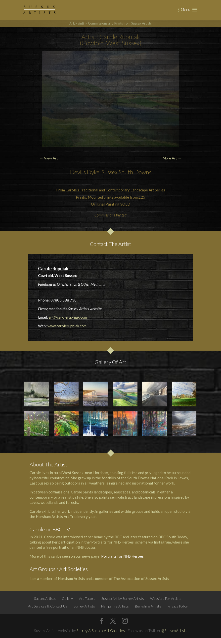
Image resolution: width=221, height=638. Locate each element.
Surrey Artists (84, 606)
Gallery (67, 598)
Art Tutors (87, 598)
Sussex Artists (45, 598)
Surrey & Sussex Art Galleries (101, 630)
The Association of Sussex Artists (141, 578)
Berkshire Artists (148, 606)
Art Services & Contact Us (47, 606)
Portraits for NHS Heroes (122, 556)
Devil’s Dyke (84, 172)
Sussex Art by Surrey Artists (122, 598)
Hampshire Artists (115, 606)
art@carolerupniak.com (68, 317)
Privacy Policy (177, 606)
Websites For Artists (165, 598)
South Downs (135, 172)
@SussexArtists (174, 630)
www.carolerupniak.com (67, 326)
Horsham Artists (71, 578)
